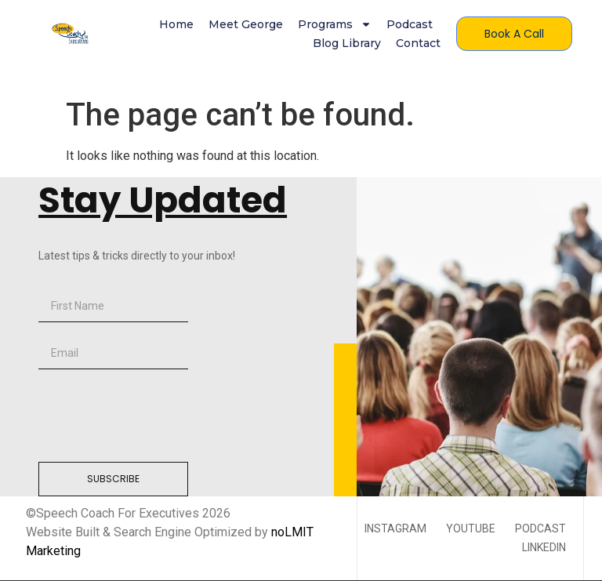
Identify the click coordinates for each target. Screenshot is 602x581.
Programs (335, 24)
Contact (418, 43)
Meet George (246, 24)
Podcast (409, 24)
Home (176, 24)
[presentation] (157, 415)
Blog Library (347, 43)
